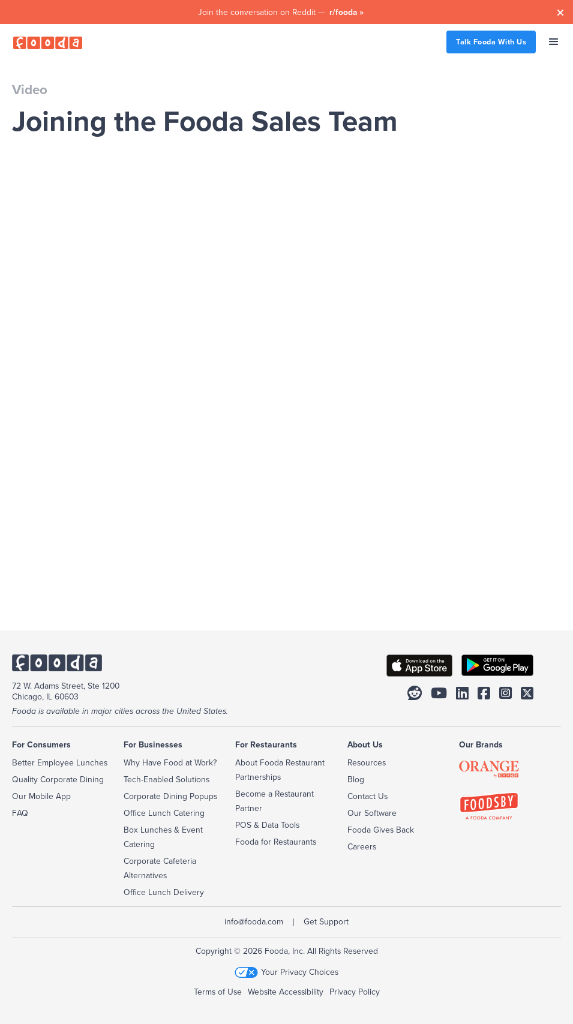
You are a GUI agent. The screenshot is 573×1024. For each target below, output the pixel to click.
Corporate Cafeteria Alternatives (160, 868)
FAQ (20, 813)
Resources (366, 762)
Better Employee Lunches (59, 762)
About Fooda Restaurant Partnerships (280, 769)
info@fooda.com (253, 921)
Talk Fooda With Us (491, 41)
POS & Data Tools (267, 825)
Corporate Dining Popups (170, 796)
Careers (361, 846)
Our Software (372, 813)
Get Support (326, 921)
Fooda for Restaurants (275, 842)
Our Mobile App (41, 796)
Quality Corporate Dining (58, 779)
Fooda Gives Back (380, 830)
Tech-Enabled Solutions (166, 779)
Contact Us (367, 796)
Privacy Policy (354, 992)
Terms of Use (218, 992)
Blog (355, 779)
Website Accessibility (285, 992)
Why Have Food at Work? (170, 762)
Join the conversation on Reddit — (281, 11)
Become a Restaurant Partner (274, 801)
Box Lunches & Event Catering (163, 837)
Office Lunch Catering (164, 813)
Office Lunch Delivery (164, 892)
